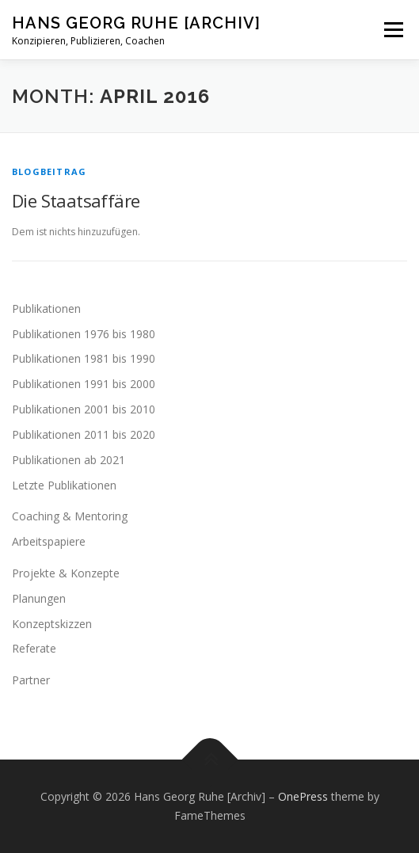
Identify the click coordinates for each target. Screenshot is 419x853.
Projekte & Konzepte (66, 573)
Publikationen (46, 308)
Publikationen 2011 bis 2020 (83, 434)
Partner (31, 679)
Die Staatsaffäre (75, 200)
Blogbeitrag (49, 171)
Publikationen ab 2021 (68, 459)
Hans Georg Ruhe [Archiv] (136, 22)
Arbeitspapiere (49, 541)
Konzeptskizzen (52, 623)
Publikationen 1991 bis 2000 (83, 383)
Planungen (39, 598)
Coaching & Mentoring (70, 516)
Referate (34, 648)
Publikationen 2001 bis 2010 (83, 409)
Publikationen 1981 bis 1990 (83, 358)
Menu (392, 29)
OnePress (303, 796)
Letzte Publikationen (64, 485)
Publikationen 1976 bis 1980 (83, 333)
